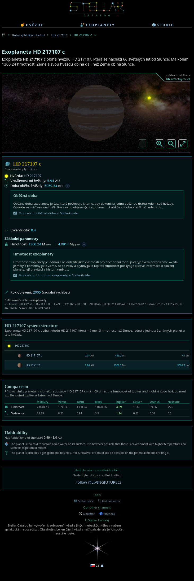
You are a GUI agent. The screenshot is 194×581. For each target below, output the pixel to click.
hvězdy (31, 24)
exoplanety (97, 24)
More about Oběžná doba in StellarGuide (45, 213)
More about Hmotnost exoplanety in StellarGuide (51, 275)
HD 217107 (59, 35)
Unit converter (109, 501)
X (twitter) (87, 514)
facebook (107, 514)
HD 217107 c (34, 365)
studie (163, 24)
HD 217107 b (34, 355)
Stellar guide (84, 501)
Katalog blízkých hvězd (28, 35)
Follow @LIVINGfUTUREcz (98, 482)
